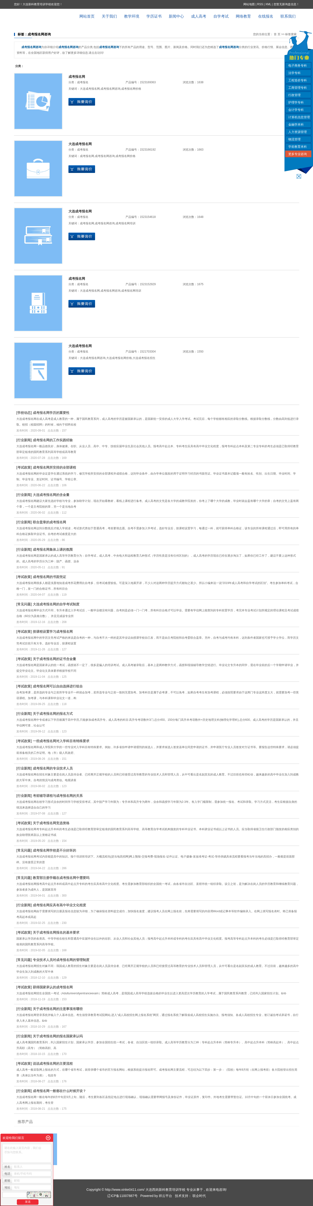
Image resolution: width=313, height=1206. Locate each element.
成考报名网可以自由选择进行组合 (58, 686)
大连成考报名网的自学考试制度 (56, 604)
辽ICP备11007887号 (122, 1196)
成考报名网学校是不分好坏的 (54, 850)
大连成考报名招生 (144, 358)
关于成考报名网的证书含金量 (54, 659)
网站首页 (87, 16)
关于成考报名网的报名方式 (53, 714)
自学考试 (221, 16)
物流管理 (294, 139)
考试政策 (24, 467)
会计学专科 (296, 110)
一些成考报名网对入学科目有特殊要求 (61, 741)
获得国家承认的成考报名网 (53, 987)
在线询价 (81, 102)
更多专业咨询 (297, 154)
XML (268, 4)
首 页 (277, 34)
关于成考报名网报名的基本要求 (56, 932)
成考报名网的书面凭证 (49, 577)
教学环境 (131, 16)
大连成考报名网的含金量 (51, 495)
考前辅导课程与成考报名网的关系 (58, 796)
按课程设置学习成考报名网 (53, 631)
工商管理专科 (297, 87)
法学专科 (294, 73)
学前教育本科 (297, 146)
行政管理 (294, 95)
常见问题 (24, 604)
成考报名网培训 (125, 223)
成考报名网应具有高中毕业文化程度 (59, 905)
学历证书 (154, 16)
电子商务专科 (297, 65)
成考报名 (82, 82)
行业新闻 (24, 440)
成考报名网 (76, 76)
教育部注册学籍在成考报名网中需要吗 (61, 878)
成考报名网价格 (131, 88)
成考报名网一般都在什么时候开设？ (59, 1091)
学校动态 (24, 413)
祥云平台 (165, 1196)
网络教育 (243, 16)
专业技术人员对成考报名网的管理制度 (61, 960)
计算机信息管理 (299, 117)
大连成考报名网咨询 (93, 358)
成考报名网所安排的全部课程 (54, 467)
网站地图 (249, 4)
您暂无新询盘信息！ (286, 4)
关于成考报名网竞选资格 (51, 823)
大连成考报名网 (90, 88)
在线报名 (265, 16)
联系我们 (288, 16)
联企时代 (199, 1196)
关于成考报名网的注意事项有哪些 (58, 1009)
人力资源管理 (297, 132)
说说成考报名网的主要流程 (53, 1063)
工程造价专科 (297, 80)
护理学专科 (296, 102)
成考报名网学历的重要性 (51, 413)
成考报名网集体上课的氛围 (53, 549)
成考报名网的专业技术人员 (53, 768)
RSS (260, 4)
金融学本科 (296, 124)
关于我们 (109, 16)
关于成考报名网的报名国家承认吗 (58, 1036)
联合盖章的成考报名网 (49, 522)
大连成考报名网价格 (119, 358)
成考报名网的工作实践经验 (53, 440)
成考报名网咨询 (110, 88)
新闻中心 (176, 16)
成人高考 (198, 16)
